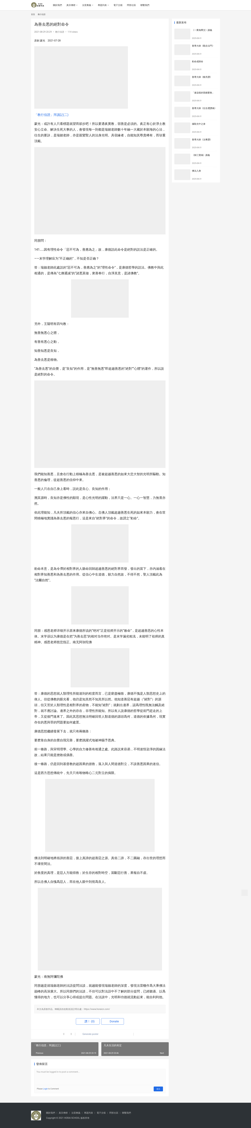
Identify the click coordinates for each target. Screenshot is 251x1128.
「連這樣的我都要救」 (203, 92)
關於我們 (58, 5)
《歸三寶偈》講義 (201, 155)
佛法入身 (196, 170)
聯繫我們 (145, 5)
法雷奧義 (87, 5)
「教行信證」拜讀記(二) (51, 115)
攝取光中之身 (198, 124)
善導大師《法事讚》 (202, 139)
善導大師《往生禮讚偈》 (204, 108)
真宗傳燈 (71, 5)
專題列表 (103, 5)
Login (45, 1089)
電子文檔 (118, 5)
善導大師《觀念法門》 (203, 45)
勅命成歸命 (197, 61)
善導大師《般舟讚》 (202, 77)
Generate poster (88, 1034)
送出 (158, 1089)
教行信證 (59, 32)
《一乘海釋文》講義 (202, 30)
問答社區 (132, 5)
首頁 (33, 14)
